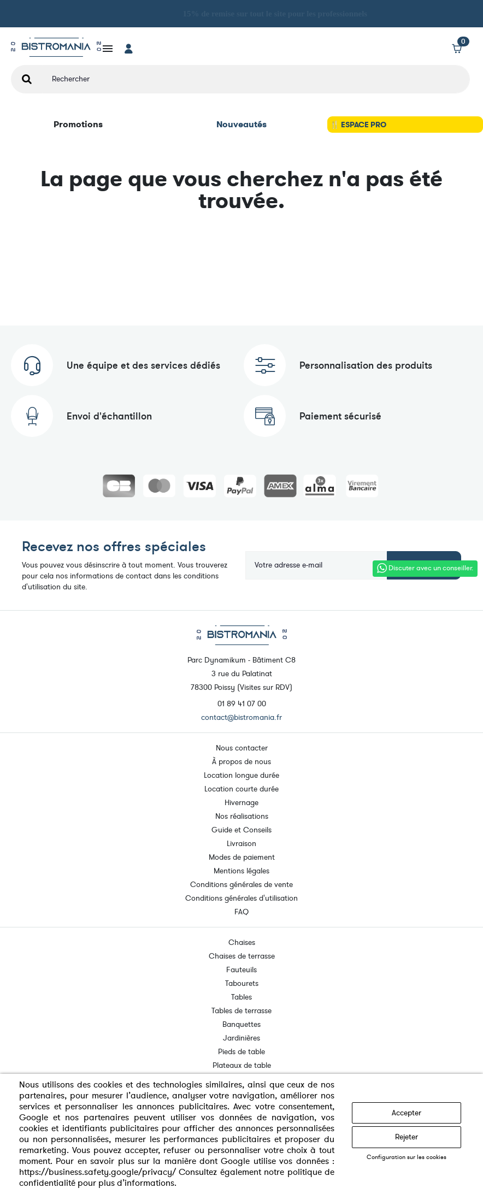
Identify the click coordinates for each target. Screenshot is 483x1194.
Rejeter (406, 1137)
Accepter (406, 1113)
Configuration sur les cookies (406, 1157)
